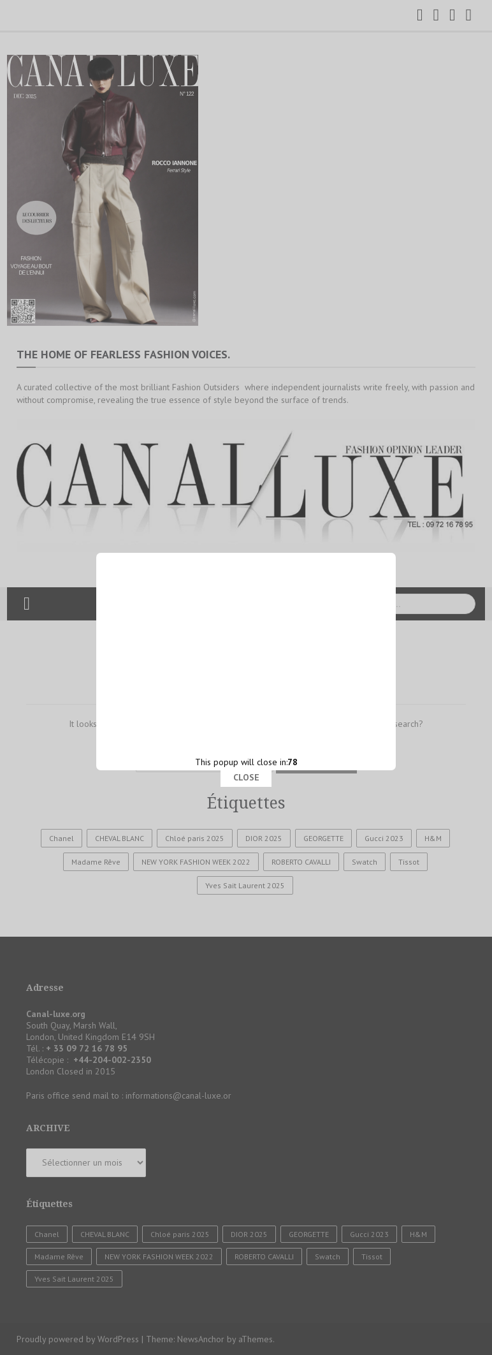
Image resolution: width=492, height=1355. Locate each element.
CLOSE (246, 562)
